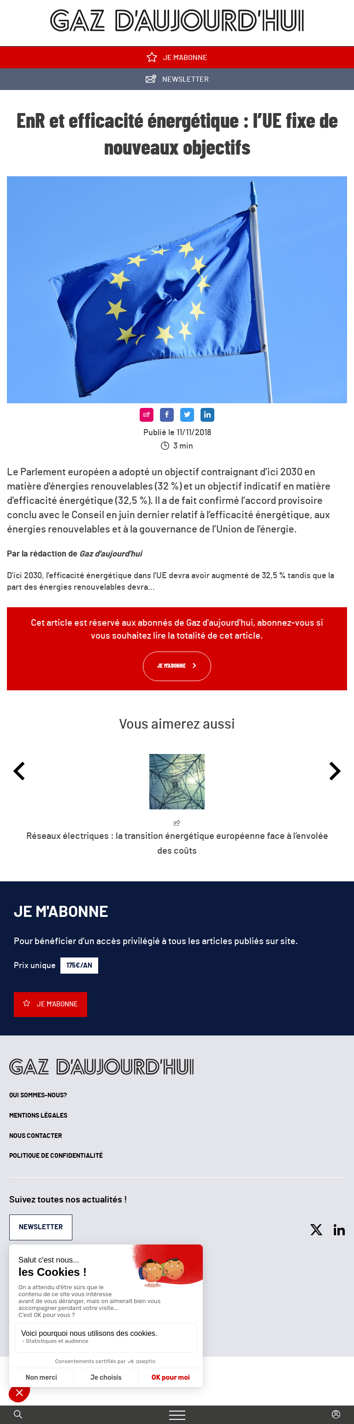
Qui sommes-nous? (38, 1095)
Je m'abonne (177, 59)
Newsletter (177, 81)
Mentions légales (38, 1116)
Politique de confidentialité (56, 1156)
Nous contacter (35, 1136)
